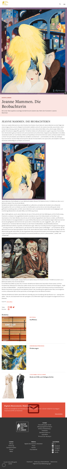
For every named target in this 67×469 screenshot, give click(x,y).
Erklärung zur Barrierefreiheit (41, 462)
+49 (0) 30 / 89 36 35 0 (45, 436)
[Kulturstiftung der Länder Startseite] (5, 3)
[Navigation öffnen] (64, 4)
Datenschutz (54, 462)
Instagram (57, 448)
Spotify (56, 452)
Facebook (57, 446)
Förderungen (34, 348)
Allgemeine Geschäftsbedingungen (42, 463)
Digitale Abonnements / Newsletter (34, 443)
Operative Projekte (11, 447)
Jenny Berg (9, 301)
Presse (33, 445)
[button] (4, 465)
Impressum (30, 462)
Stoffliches (33, 320)
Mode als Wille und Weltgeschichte (41, 377)
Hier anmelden (59, 414)
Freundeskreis (33, 449)
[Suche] (60, 4)
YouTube (57, 450)
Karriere (33, 447)
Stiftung (11, 443)
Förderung (11, 445)
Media (11, 451)
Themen (11, 449)
